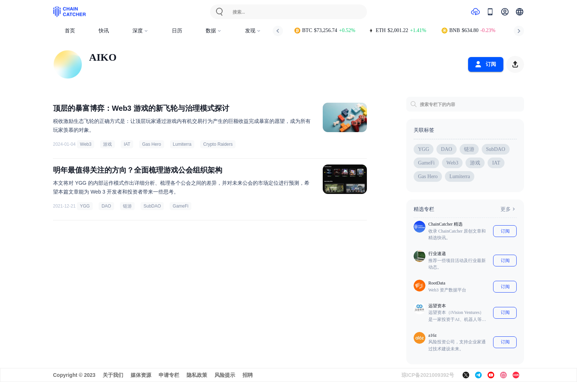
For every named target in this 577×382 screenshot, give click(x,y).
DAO (106, 206)
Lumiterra (182, 144)
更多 (508, 209)
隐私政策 (197, 375)
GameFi (180, 206)
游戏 (107, 144)
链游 (127, 206)
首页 (70, 30)
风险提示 (225, 375)
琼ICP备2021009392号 (427, 375)
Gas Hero (151, 144)
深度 (140, 30)
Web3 (85, 144)
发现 (253, 30)
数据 (214, 30)
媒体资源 (141, 375)
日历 (177, 30)
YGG (85, 206)
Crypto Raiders (218, 144)
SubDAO (152, 206)
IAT (127, 144)
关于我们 (113, 375)
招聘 (248, 375)
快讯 (104, 30)
